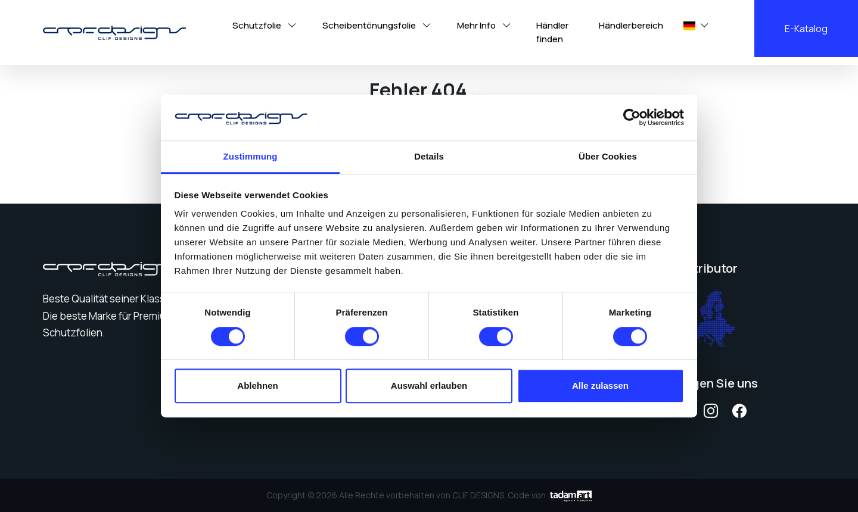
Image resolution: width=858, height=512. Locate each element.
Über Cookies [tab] (608, 156)
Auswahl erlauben (429, 385)
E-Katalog (806, 28)
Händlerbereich (631, 25)
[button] (690, 26)
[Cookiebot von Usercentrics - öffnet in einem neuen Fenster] (632, 118)
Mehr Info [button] (485, 25)
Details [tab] (429, 156)
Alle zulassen (600, 385)
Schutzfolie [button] (265, 25)
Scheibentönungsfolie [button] (377, 25)
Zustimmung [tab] (250, 156)
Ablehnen (257, 385)
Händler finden (552, 32)
